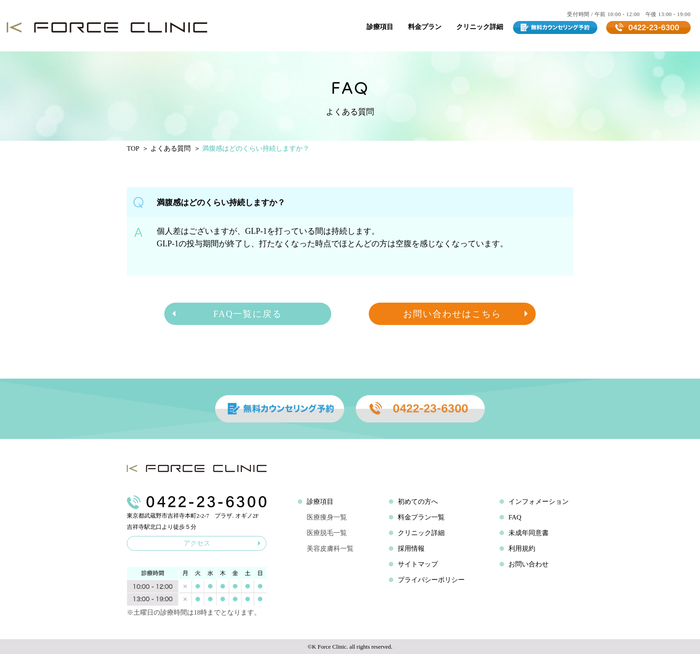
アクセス (222, 543)
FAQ (514, 517)
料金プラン (425, 26)
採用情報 (411, 548)
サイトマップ (418, 564)
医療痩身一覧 (327, 517)
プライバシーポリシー (431, 579)
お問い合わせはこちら (466, 314)
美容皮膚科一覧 (330, 548)
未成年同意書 (528, 532)
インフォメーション (538, 501)
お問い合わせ (528, 564)
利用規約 (521, 548)
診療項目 (380, 26)
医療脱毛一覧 (327, 532)
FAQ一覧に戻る (226, 314)
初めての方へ (418, 501)
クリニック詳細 (479, 26)
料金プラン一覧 (421, 517)
